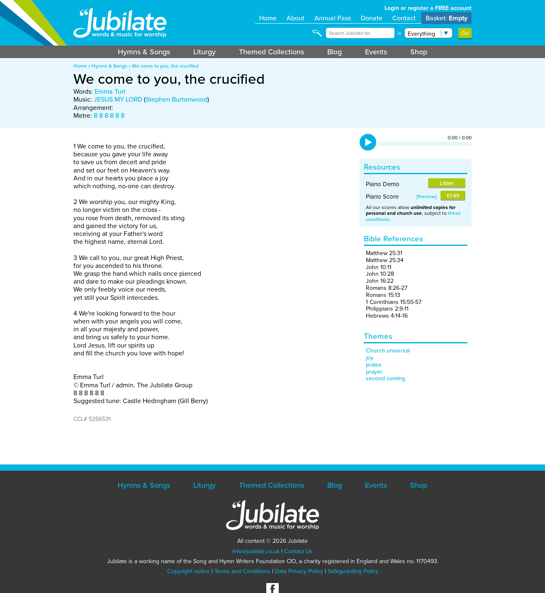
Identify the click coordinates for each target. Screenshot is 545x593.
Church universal (388, 350)
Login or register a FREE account (428, 8)
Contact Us (298, 551)
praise (374, 364)
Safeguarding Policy (353, 571)
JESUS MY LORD (118, 99)
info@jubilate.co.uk (256, 551)
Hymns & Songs (144, 51)
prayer (374, 371)
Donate (371, 18)
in (399, 33)
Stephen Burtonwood (176, 99)
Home (268, 18)
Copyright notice (188, 571)
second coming (385, 378)
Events (376, 51)
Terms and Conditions (242, 571)
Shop (418, 51)
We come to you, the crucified (165, 66)
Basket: (446, 18)
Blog (334, 51)
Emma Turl (110, 91)
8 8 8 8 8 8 (109, 115)
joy (369, 357)
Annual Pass (332, 18)
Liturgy (204, 51)
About (295, 18)
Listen (447, 183)
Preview (427, 196)
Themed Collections (271, 51)
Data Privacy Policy (299, 571)
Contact (404, 18)
